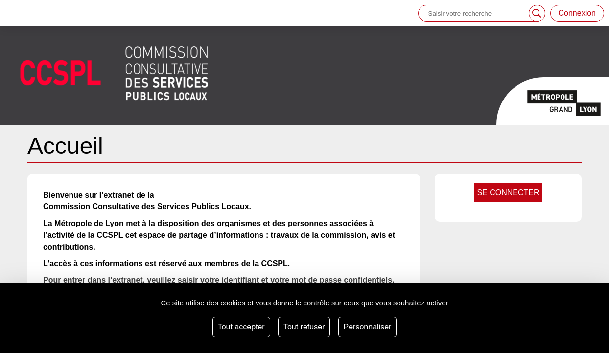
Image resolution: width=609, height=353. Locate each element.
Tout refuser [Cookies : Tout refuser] (304, 327)
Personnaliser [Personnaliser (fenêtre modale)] (368, 327)
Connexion (577, 13)
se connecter (508, 192)
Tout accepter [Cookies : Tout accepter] (241, 327)
